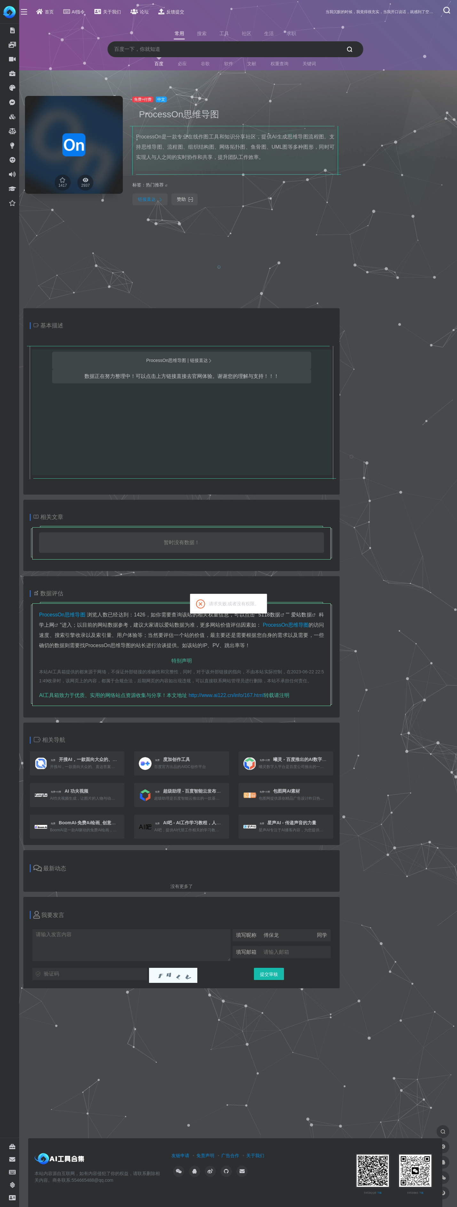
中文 (165, 99)
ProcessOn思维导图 (183, 114)
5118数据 (273, 614)
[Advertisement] (395, 192)
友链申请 (184, 1155)
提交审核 (273, 974)
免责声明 (209, 1155)
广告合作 (234, 1155)
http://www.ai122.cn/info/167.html (229, 695)
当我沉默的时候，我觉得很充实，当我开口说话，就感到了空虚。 (380, 12)
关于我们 (259, 1155)
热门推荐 (159, 184)
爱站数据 (305, 614)
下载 (383, 1192)
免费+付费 (146, 99)
